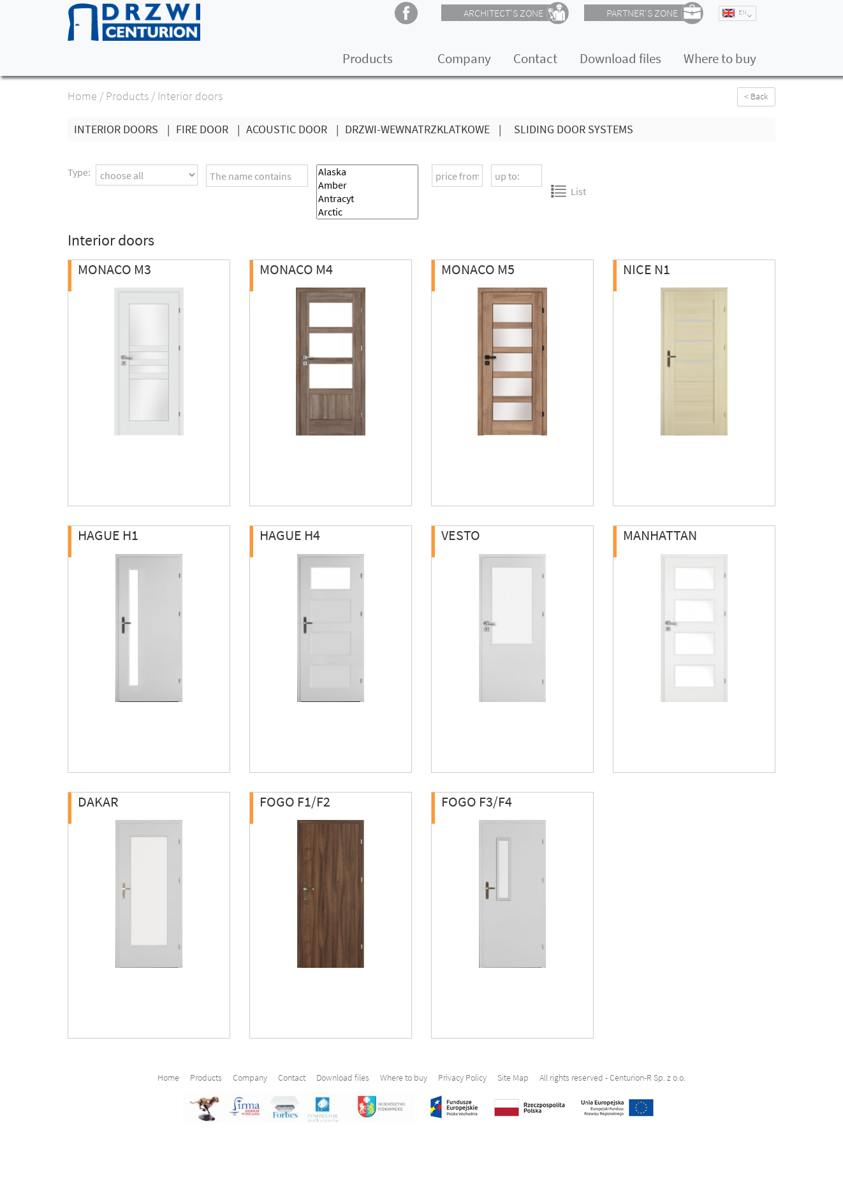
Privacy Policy (462, 1077)
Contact (535, 58)
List (568, 191)
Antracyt (367, 198)
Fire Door (211, 129)
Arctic (367, 212)
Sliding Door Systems (573, 129)
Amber (367, 185)
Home (82, 96)
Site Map (513, 1077)
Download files (620, 58)
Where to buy (720, 58)
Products (367, 58)
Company (464, 58)
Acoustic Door (295, 129)
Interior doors (125, 129)
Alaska (367, 172)
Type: (79, 172)
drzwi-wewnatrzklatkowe (426, 129)
